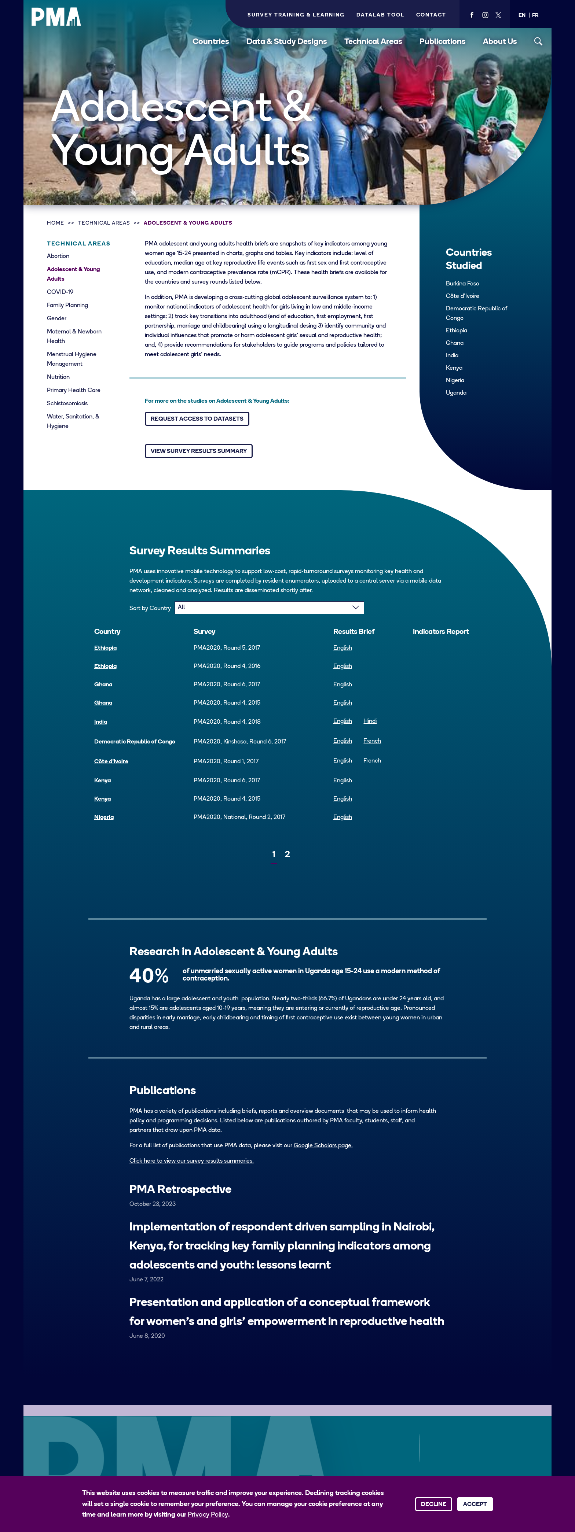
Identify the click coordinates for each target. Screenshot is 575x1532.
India (452, 356)
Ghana (455, 343)
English (342, 648)
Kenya (454, 368)
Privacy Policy (208, 1514)
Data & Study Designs (286, 42)
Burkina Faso (462, 284)
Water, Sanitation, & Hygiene (73, 421)
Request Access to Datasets (197, 419)
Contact (431, 15)
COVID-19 (60, 292)
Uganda (456, 393)
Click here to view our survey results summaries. (191, 1161)
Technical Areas (373, 42)
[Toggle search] (538, 41)
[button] (522, 15)
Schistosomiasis (67, 404)
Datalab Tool (380, 15)
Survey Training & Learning (296, 15)
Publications (443, 42)
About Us (500, 42)
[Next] (302, 852)
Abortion (58, 256)
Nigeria (455, 381)
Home (55, 223)
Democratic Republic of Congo (476, 313)
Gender (56, 319)
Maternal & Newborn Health (74, 336)
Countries (211, 42)
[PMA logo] (56, 16)
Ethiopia (456, 331)
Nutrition (58, 377)
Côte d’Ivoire (462, 296)
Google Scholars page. (323, 1146)
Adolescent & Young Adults (188, 223)
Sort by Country (150, 609)
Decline (433, 1504)
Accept (475, 1504)
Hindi (370, 721)
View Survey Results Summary (199, 451)
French (372, 741)
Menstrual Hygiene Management (71, 359)
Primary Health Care (73, 391)
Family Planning (67, 306)
